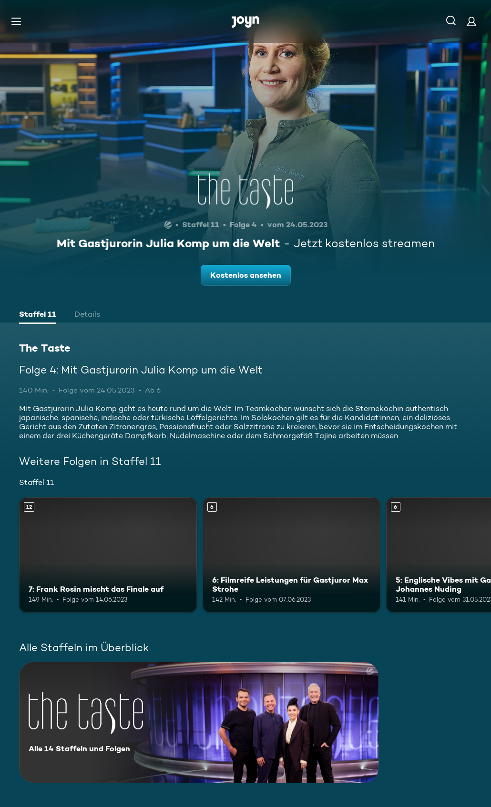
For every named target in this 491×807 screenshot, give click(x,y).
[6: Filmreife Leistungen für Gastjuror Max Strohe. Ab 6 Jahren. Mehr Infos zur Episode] (291, 555)
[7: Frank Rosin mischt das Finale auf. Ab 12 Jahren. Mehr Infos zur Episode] (108, 555)
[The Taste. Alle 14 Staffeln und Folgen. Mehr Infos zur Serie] (198, 722)
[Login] (471, 21)
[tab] (37, 315)
